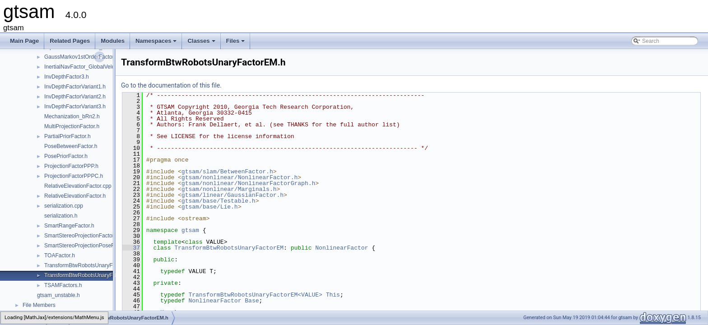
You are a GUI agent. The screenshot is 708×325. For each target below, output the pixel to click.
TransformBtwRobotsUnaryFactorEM (229, 248)
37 (131, 248)
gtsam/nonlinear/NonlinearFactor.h (240, 177)
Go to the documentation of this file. (171, 85)
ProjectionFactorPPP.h (71, 166)
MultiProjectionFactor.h (71, 126)
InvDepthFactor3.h (66, 77)
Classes (201, 43)
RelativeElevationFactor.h (75, 196)
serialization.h (60, 216)
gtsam (190, 230)
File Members (39, 305)
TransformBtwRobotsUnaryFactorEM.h (90, 275)
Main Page (24, 40)
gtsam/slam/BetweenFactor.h (227, 171)
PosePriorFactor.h (66, 156)
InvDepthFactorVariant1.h (75, 87)
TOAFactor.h (59, 255)
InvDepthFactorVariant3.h (75, 106)
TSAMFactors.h (63, 285)
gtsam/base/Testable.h (219, 201)
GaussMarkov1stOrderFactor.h (81, 57)
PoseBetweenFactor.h (70, 146)
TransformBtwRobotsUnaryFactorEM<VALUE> (255, 295)
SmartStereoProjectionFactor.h (81, 235)
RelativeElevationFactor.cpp (78, 186)
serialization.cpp (63, 206)
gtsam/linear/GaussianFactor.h (233, 195)
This (333, 295)
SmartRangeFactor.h (69, 226)
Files (236, 43)
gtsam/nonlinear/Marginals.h (229, 189)
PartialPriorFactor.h (67, 136)
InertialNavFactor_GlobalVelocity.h (85, 67)
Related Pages (70, 40)
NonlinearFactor (341, 248)
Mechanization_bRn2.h (72, 116)
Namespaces (156, 43)
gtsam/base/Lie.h (210, 207)
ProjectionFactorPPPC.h (73, 176)
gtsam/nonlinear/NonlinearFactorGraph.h (248, 183)
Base (252, 301)
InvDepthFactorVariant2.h (75, 96)
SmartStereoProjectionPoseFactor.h (87, 245)
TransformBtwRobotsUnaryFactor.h (86, 265)
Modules (113, 40)
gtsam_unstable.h (58, 295)
